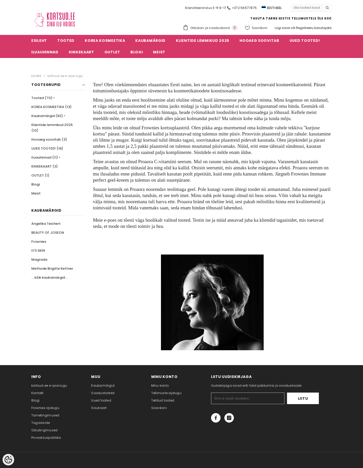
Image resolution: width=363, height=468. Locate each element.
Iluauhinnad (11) (44, 157)
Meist (36, 193)
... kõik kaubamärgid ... (49, 277)
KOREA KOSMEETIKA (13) (51, 106)
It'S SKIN (38, 250)
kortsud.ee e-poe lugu (65, 76)
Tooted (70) (41, 97)
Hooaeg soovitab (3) (49, 139)
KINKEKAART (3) (44, 166)
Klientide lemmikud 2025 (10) (52, 127)
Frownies (38, 241)
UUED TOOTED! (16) (47, 148)
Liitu (303, 398)
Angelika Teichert (46, 223)
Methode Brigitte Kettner (52, 268)
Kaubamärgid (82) (47, 115)
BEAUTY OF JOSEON (47, 232)
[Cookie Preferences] (8, 459)
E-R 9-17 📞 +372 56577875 (235, 8)
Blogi (35, 184)
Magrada (39, 259)
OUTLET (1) (40, 175)
